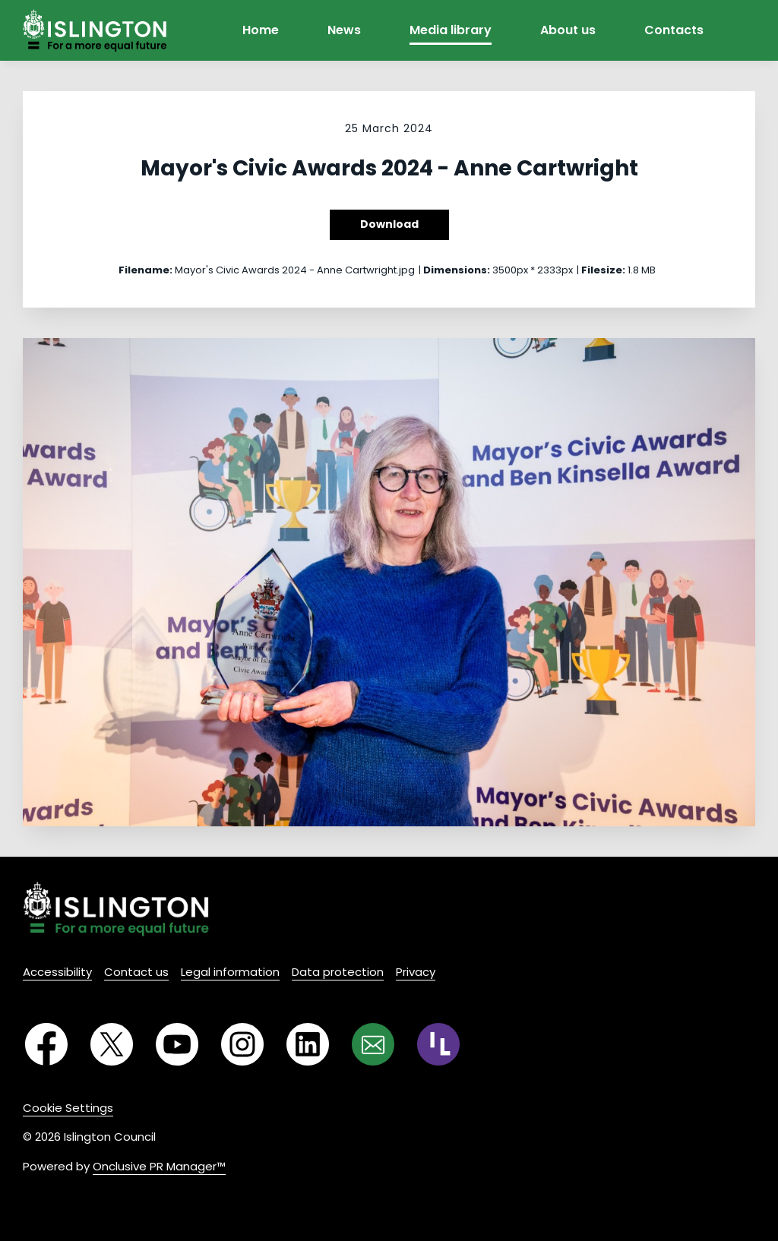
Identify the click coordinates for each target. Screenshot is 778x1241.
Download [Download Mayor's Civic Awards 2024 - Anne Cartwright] (389, 224)
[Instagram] (242, 1044)
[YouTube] (177, 1044)
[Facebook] (46, 1044)
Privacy (415, 972)
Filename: (145, 270)
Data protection (338, 972)
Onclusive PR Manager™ (159, 1166)
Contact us (136, 972)
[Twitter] (111, 1044)
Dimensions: (456, 270)
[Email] (373, 1044)
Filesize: (603, 270)
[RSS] (438, 1044)
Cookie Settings (68, 1108)
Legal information (230, 972)
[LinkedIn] (307, 1044)
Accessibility (57, 972)
